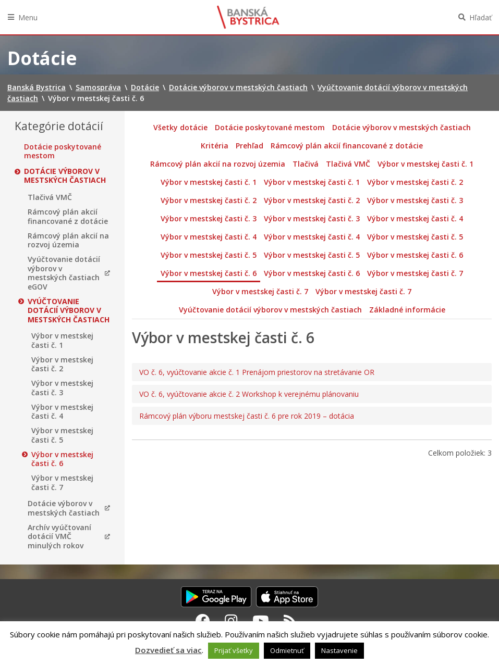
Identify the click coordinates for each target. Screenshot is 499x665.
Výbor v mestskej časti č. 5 (62, 435)
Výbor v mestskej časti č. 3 (62, 388)
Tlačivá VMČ (50, 197)
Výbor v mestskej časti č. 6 (62, 459)
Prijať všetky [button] (233, 650)
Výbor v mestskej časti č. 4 (62, 412)
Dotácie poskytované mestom (62, 151)
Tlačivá (306, 164)
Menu (28, 17)
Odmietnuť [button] (287, 650)
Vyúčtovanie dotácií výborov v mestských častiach (68, 310)
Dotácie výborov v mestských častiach (65, 176)
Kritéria (214, 145)
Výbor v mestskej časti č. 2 (62, 364)
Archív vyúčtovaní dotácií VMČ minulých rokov (59, 536)
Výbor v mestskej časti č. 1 (62, 340)
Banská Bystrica (248, 17)
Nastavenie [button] (339, 650)
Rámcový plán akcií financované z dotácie (68, 216)
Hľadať (480, 17)
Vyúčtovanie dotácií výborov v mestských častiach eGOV (64, 273)
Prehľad (249, 145)
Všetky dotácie (180, 127)
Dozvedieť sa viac (168, 650)
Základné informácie (407, 310)
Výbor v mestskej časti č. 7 (62, 482)
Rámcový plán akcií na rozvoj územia (68, 240)
